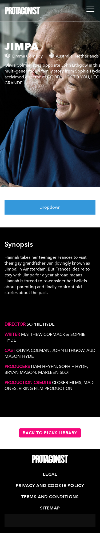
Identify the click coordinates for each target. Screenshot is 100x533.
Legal (50, 474)
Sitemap (50, 508)
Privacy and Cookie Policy (50, 486)
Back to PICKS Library (50, 433)
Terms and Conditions (50, 497)
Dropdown (50, 207)
